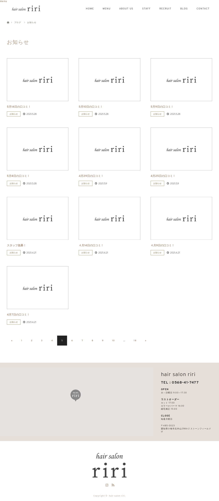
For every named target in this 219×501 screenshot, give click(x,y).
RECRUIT (165, 8)
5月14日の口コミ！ (19, 106)
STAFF (146, 8)
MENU (107, 8)
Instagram (106, 484)
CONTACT (203, 8)
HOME (90, 8)
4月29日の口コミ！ (91, 176)
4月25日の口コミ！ (163, 176)
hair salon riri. (117, 495)
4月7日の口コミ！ (18, 314)
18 (135, 340)
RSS (112, 484)
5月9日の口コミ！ (162, 106)
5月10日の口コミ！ (91, 106)
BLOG (184, 8)
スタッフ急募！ (16, 245)
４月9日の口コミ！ (162, 245)
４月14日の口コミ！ (91, 245)
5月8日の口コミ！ (18, 176)
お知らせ (14, 114)
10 (113, 340)
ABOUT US (126, 8)
